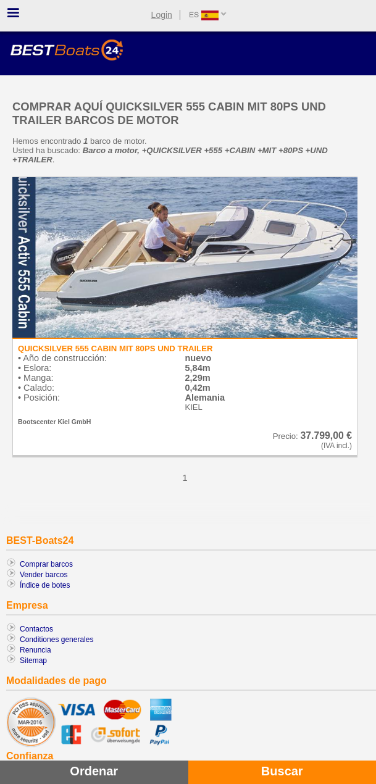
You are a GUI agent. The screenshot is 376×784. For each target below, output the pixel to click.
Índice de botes (45, 585)
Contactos (36, 629)
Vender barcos (43, 574)
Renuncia (35, 650)
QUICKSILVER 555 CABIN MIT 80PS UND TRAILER (115, 348)
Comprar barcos (46, 564)
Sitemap (33, 660)
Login (161, 15)
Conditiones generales (56, 639)
